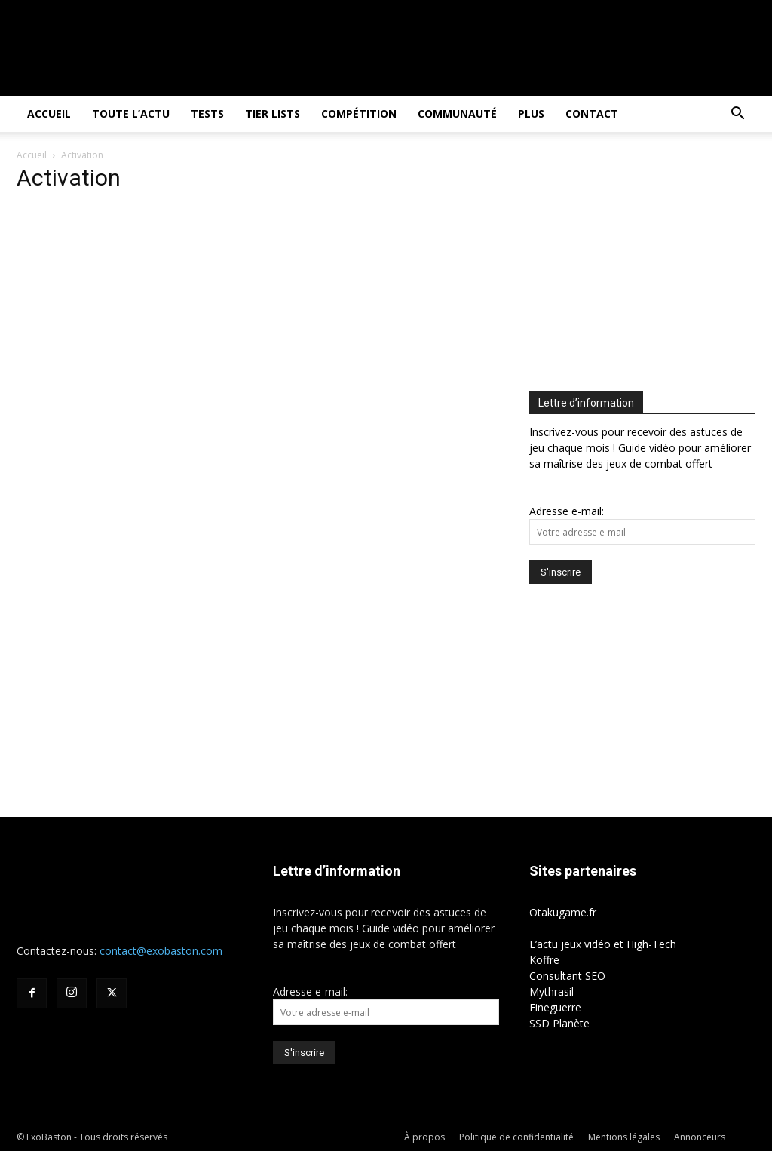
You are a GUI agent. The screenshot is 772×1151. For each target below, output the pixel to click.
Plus (531, 113)
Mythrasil (551, 991)
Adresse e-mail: (566, 511)
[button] (737, 115)
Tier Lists (272, 113)
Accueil (49, 113)
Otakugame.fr (562, 912)
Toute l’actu (131, 113)
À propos (424, 1137)
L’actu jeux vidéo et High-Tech (602, 944)
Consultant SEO (567, 975)
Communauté (457, 113)
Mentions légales (624, 1137)
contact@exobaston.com (161, 951)
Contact (591, 113)
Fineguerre (555, 1007)
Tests (207, 113)
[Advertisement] (650, 264)
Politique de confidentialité (516, 1137)
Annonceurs (699, 1137)
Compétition (359, 113)
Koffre (544, 960)
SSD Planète (559, 1023)
